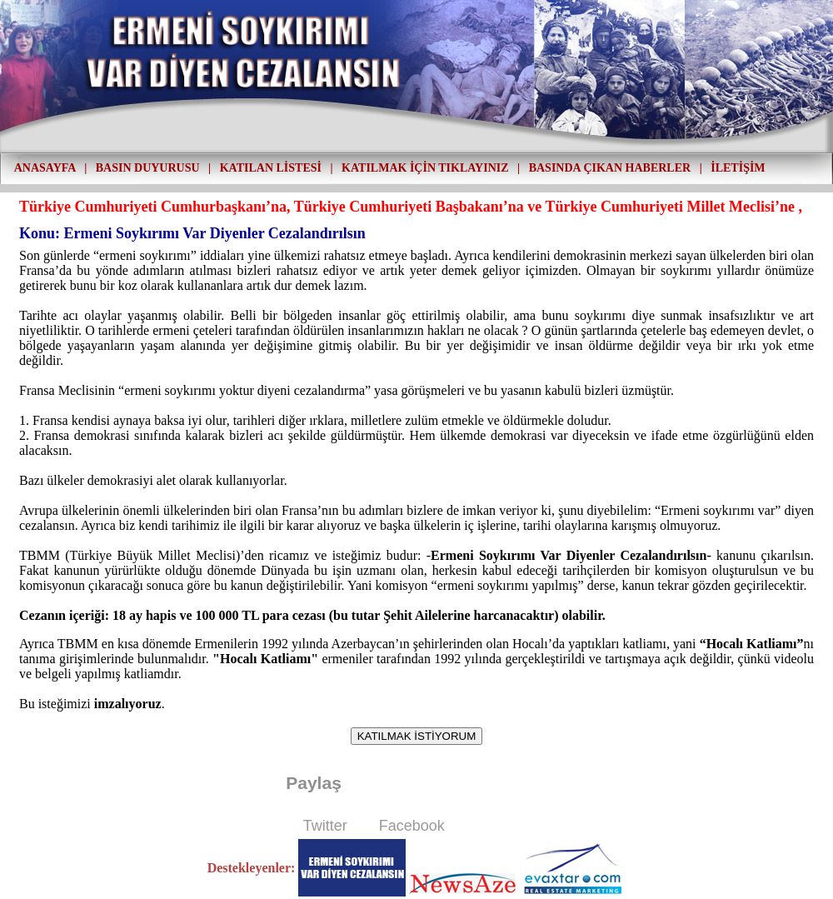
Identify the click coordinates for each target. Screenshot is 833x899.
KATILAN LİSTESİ (271, 168)
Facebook (412, 825)
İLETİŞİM (738, 168)
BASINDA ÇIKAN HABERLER (610, 168)
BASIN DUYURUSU (148, 168)
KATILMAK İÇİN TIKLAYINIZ (425, 168)
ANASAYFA (45, 168)
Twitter (325, 825)
